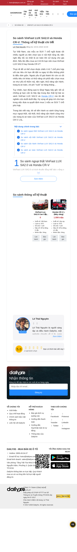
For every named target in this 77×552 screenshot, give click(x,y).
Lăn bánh (36, 238)
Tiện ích (42, 13)
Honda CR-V (47, 96)
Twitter (54, 426)
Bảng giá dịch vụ (30, 2)
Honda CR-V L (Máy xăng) (59, 213)
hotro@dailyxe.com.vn (16, 2)
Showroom (16, 13)
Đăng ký (38, 392)
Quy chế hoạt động (17, 414)
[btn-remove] (46, 201)
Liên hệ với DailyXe (17, 423)
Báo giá (44, 238)
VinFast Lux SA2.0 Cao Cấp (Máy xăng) (40, 214)
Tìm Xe (25, 13)
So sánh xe (56, 2)
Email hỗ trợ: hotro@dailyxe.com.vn (22, 456)
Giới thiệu (13, 410)
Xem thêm (57, 336)
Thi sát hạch (65, 2)
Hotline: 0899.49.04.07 (17, 453)
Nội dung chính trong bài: (26, 126)
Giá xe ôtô (31, 12)
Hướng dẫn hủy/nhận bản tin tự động (39, 428)
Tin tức (47, 13)
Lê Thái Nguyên (19, 47)
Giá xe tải (36, 12)
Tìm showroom (44, 2)
